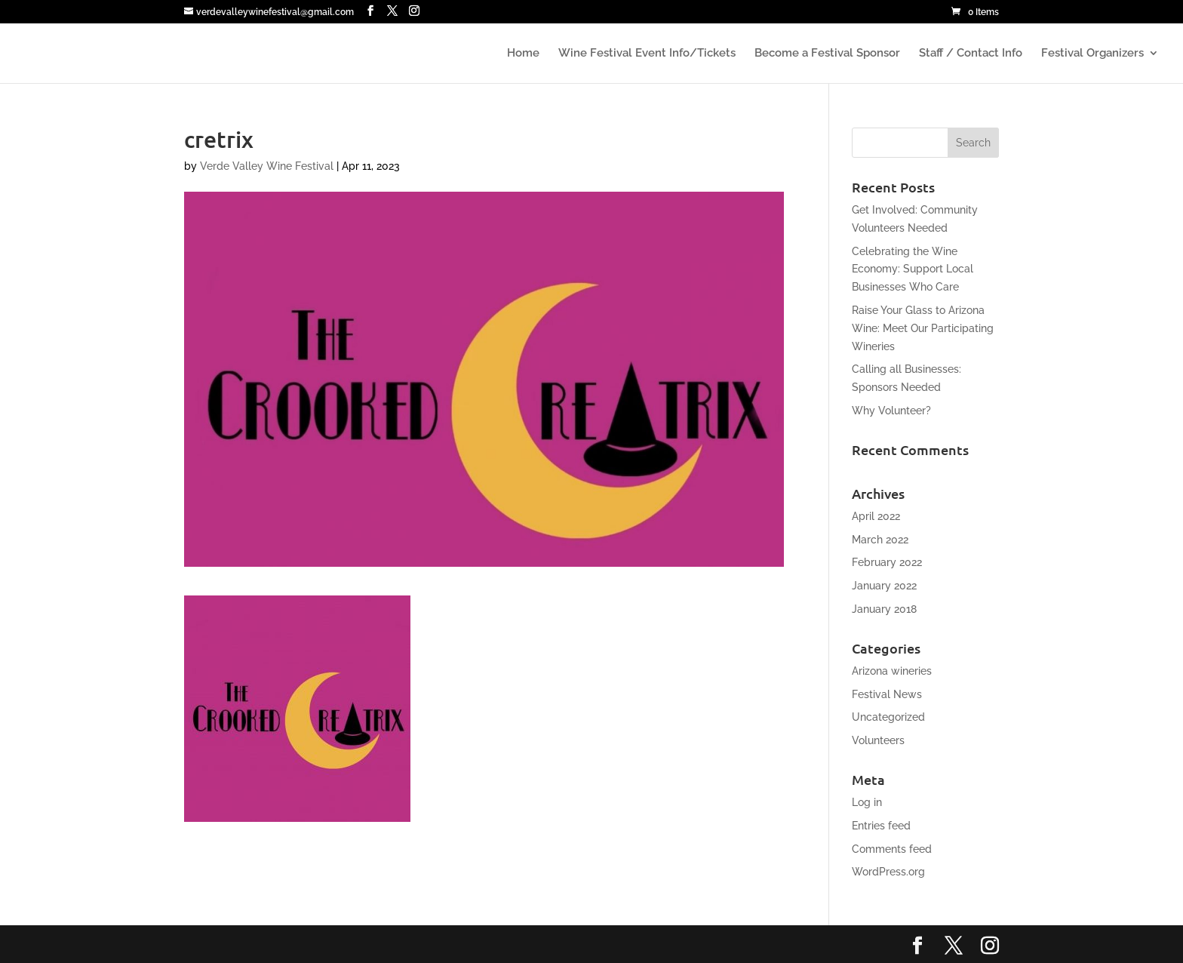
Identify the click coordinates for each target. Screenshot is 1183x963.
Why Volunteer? (891, 411)
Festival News (887, 694)
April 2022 (876, 516)
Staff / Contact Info (970, 54)
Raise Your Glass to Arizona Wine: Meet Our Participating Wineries (923, 328)
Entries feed (881, 826)
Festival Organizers (1092, 54)
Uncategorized (888, 717)
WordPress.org (888, 872)
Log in (867, 802)
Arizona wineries (892, 671)
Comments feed (892, 849)
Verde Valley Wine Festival (266, 166)
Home (523, 54)
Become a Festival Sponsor (827, 54)
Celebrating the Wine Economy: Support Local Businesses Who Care (912, 269)
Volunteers (878, 740)
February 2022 (887, 562)
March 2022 (880, 540)
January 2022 (884, 586)
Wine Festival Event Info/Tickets (647, 54)
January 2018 (884, 609)
